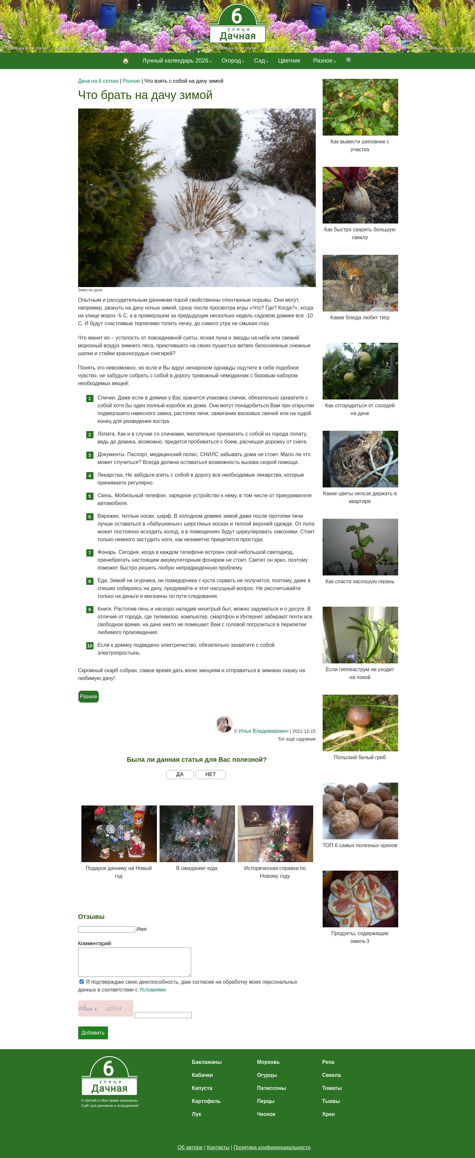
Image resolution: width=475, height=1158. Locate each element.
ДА (180, 774)
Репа (328, 1062)
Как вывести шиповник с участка (360, 115)
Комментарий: (95, 943)
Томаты (332, 1088)
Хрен (328, 1114)
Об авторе (190, 1147)
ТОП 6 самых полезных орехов (360, 815)
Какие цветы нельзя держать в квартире (360, 467)
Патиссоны (271, 1088)
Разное (322, 60)
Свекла (331, 1075)
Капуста (202, 1088)
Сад (259, 60)
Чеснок (266, 1114)
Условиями (152, 989)
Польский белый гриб (360, 727)
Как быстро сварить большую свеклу (360, 203)
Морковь (268, 1062)
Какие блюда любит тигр (360, 287)
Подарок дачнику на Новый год (118, 842)
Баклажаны (207, 1062)
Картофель (206, 1101)
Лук (196, 1114)
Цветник (289, 60)
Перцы (266, 1101)
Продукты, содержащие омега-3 (360, 907)
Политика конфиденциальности (272, 1147)
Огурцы (267, 1075)
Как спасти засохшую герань (360, 551)
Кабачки (202, 1075)
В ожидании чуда (197, 838)
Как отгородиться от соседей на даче (360, 379)
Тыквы (331, 1101)
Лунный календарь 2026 (175, 60)
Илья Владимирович (263, 731)
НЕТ (210, 774)
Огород (231, 60)
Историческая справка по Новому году (275, 842)
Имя (141, 929)
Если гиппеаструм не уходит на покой (360, 643)
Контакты (218, 1147)
